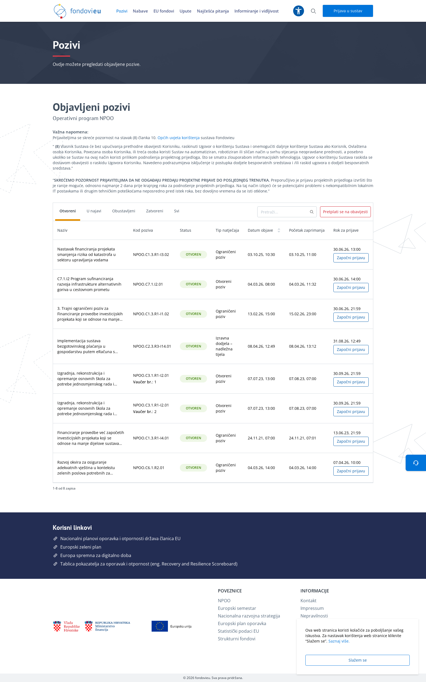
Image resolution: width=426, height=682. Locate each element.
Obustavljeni (123, 210)
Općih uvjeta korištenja (179, 137)
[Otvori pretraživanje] (313, 11)
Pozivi (121, 11)
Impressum (312, 608)
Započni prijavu (351, 257)
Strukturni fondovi (236, 639)
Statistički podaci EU (238, 631)
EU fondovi (164, 11)
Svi (176, 210)
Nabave (140, 11)
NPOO (224, 601)
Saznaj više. (339, 641)
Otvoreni (67, 210)
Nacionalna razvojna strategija (249, 616)
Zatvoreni (154, 210)
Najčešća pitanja (213, 11)
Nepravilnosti (314, 616)
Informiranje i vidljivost (256, 11)
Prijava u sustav (348, 10)
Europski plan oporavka (242, 623)
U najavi (94, 210)
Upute (186, 11)
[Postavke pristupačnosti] (298, 10)
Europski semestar (237, 608)
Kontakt (308, 601)
